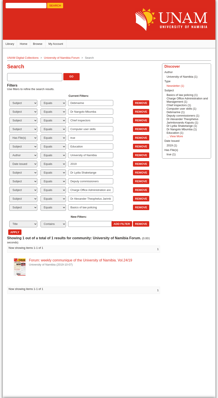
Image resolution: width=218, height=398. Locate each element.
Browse (38, 43)
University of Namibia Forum (62, 57)
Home (24, 43)
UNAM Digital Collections (23, 57)
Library (10, 43)
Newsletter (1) (175, 85)
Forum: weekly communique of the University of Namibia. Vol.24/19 (81, 260)
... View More (174, 136)
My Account (56, 43)
